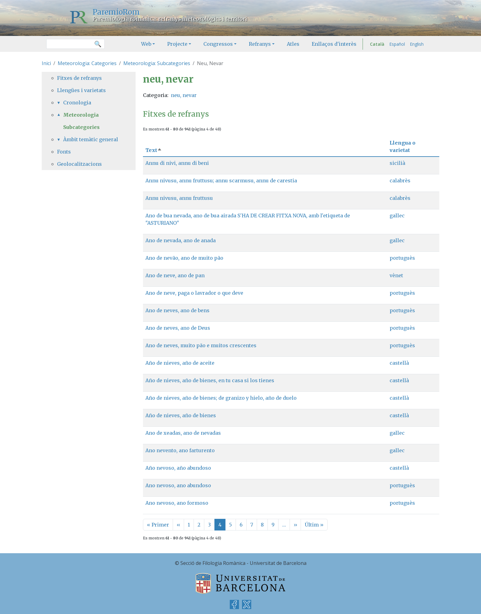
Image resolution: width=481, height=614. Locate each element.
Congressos (218, 44)
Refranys (260, 44)
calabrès (400, 180)
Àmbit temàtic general (90, 139)
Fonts (64, 152)
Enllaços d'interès (334, 44)
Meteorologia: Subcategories (156, 63)
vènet (396, 275)
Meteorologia (81, 115)
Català (377, 44)
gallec (397, 215)
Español (397, 44)
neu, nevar (184, 95)
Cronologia (77, 102)
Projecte (177, 44)
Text (153, 150)
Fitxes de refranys (79, 78)
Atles (293, 44)
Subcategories (81, 127)
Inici (46, 63)
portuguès (402, 258)
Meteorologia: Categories (87, 63)
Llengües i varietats (81, 90)
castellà (399, 363)
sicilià (397, 163)
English (417, 44)
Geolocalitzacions (79, 164)
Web (146, 44)
